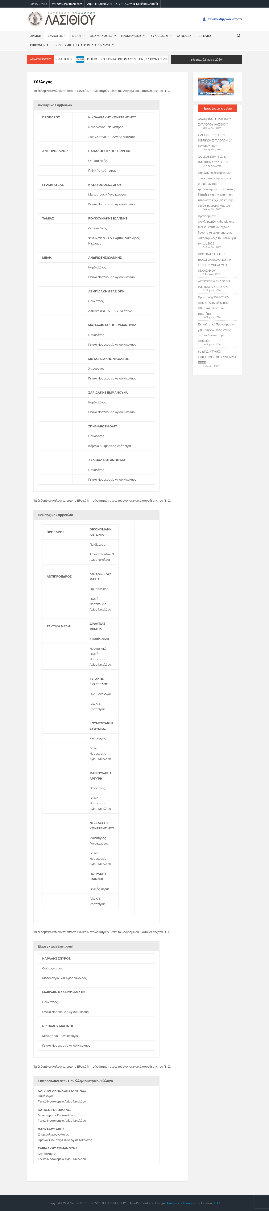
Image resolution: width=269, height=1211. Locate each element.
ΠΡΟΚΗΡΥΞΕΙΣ (131, 35)
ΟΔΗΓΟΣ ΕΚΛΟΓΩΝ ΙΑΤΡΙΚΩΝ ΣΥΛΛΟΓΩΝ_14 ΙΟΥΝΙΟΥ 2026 (136, 59)
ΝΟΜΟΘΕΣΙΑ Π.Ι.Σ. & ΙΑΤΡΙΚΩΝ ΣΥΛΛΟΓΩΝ (213, 159)
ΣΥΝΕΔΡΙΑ (184, 35)
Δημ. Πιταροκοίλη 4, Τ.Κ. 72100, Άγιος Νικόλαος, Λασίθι (122, 3)
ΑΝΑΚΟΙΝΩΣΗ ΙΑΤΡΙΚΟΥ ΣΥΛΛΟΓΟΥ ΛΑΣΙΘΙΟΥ (214, 121)
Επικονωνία (39, 45)
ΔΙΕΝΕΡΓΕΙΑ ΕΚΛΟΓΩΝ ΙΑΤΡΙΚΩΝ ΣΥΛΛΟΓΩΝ (214, 283)
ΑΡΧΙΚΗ (35, 35)
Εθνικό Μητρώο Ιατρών (222, 19)
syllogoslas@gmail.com (67, 3)
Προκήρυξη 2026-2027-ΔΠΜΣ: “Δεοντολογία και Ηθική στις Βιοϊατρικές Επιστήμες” (213, 305)
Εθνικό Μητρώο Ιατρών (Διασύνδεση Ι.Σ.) (85, 45)
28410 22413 (38, 3)
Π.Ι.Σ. (217, 1203)
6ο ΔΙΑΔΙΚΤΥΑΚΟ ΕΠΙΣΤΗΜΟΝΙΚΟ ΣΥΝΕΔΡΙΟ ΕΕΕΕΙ (217, 357)
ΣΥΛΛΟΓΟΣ (55, 35)
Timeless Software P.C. (182, 1203)
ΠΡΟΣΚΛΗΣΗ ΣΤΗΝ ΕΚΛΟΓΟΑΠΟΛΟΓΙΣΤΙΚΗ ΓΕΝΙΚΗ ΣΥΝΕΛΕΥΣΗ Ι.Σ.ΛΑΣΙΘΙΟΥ (214, 262)
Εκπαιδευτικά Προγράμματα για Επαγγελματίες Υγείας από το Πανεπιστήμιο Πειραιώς (216, 332)
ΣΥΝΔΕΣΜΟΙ (159, 35)
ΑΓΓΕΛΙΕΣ (204, 35)
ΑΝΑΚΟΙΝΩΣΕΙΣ (101, 35)
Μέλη (76, 35)
